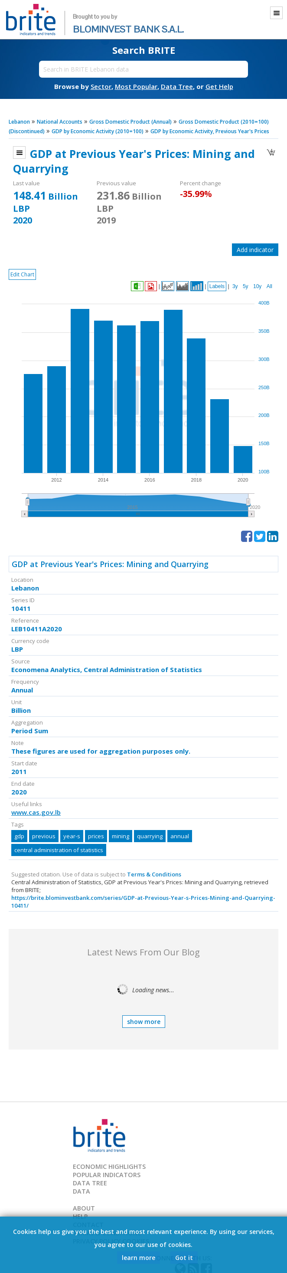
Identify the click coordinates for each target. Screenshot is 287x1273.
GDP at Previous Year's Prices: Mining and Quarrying (110, 564)
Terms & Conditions (154, 874)
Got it (184, 1257)
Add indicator (255, 250)
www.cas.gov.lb (36, 812)
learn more (138, 1257)
